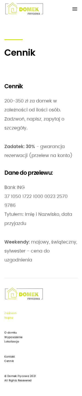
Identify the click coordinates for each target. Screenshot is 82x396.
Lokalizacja (11, 341)
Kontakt (9, 356)
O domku (10, 332)
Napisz (8, 317)
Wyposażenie (13, 337)
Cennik (9, 361)
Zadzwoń (10, 313)
